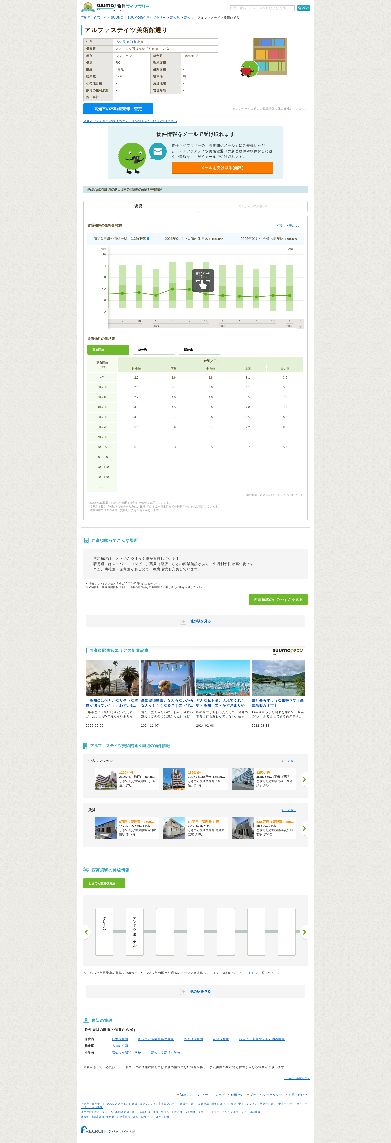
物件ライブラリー (201, 1112)
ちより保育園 (193, 1039)
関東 (101, 1116)
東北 (94, 1116)
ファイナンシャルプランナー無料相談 (237, 1112)
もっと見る (289, 761)
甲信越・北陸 (114, 1116)
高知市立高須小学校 (165, 1052)
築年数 (142, 350)
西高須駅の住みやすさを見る (278, 600)
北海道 (85, 1116)
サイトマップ (215, 1095)
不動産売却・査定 (126, 1112)
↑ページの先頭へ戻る (297, 1078)
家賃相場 (203, 1103)
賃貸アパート (169, 1103)
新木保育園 (120, 1039)
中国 (151, 1116)
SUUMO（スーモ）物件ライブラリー (115, 7)
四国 (143, 1116)
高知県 (175, 17)
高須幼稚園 (120, 1046)
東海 (128, 1116)
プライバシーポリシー (266, 1095)
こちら (250, 973)
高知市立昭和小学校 (126, 1052)
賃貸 (134, 1103)
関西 (135, 1116)
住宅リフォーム (103, 1112)
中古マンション (248, 1103)
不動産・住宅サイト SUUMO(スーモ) (104, 1103)
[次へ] (304, 779)
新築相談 (144, 1112)
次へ (304, 932)
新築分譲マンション (223, 1103)
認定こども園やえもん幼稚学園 (262, 1039)
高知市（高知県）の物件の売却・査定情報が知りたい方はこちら (130, 121)
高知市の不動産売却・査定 (118, 109)
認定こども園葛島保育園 (156, 1039)
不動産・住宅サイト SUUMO (102, 17)
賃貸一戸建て (188, 1103)
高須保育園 (221, 1039)
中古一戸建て (286, 1103)
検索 (305, 8)
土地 (299, 1103)
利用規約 (237, 1095)
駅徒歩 (188, 350)
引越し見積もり (162, 1112)
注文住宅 (86, 1112)
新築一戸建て (268, 1103)
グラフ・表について (290, 225)
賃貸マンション (149, 1103)
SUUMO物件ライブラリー (147, 17)
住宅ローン (181, 1112)
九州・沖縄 (163, 1116)
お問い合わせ (298, 1095)
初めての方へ (189, 1095)
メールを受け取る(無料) (222, 168)
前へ (87, 932)
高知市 (189, 17)
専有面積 (98, 350)
